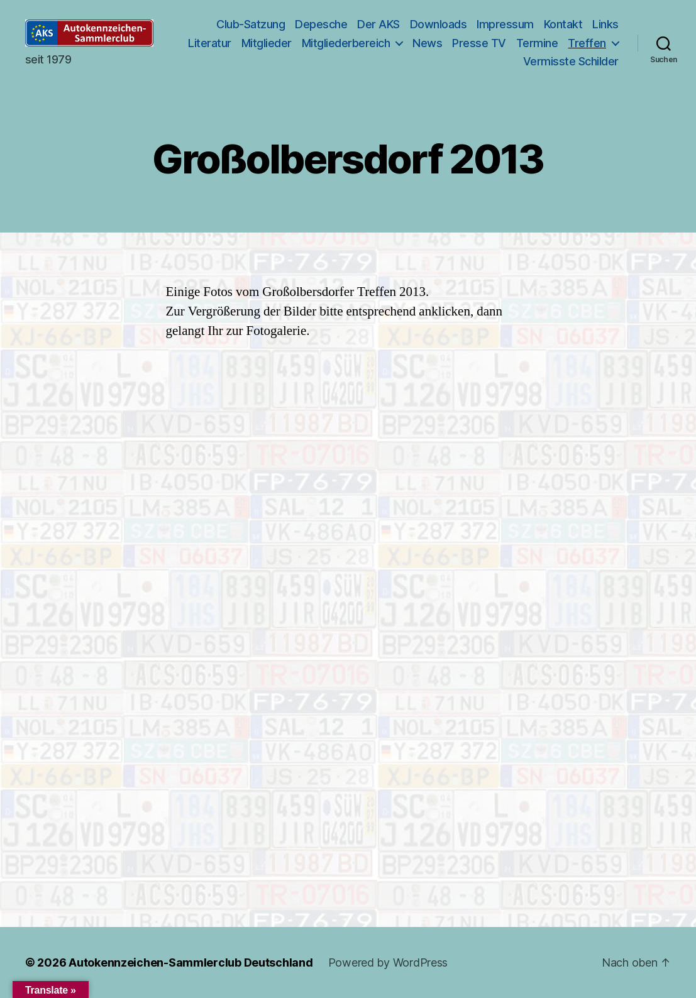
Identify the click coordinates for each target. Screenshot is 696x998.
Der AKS (378, 24)
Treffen (481, 61)
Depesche (321, 24)
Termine (598, 43)
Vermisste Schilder (571, 61)
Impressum (505, 24)
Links (605, 24)
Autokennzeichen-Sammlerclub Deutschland (190, 962)
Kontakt (563, 24)
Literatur (270, 43)
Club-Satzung (250, 24)
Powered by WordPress (388, 962)
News (488, 43)
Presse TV (540, 43)
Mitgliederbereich (406, 43)
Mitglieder (327, 43)
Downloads (438, 24)
